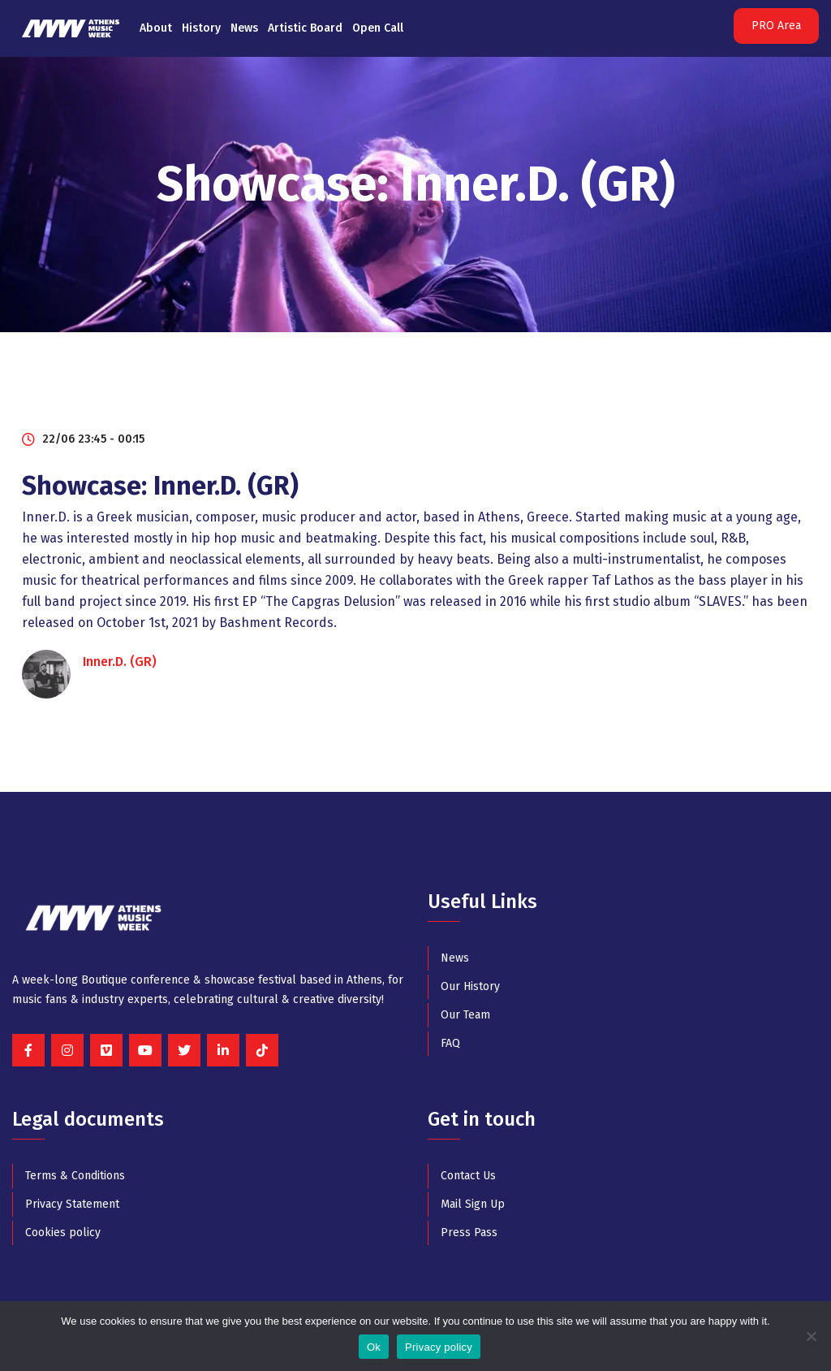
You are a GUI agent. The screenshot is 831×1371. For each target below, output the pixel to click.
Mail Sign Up (473, 1204)
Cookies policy (63, 1232)
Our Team (465, 1015)
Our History (470, 986)
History (201, 28)
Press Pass (469, 1232)
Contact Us (468, 1176)
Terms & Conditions (75, 1176)
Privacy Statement (72, 1204)
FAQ (450, 1043)
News (244, 28)
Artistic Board (305, 28)
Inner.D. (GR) (120, 661)
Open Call (377, 28)
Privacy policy (438, 1347)
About (156, 28)
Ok (374, 1347)
